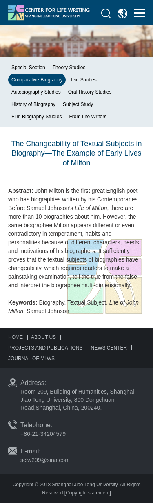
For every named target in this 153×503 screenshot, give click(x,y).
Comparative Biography (36, 80)
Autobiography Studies (36, 92)
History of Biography (33, 104)
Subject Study (78, 104)
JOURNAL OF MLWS (31, 358)
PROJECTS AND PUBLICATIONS (45, 348)
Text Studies (83, 80)
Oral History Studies (90, 92)
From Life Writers (87, 117)
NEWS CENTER (109, 348)
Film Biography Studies (36, 117)
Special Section (28, 67)
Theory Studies (69, 67)
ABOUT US (43, 337)
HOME (15, 337)
